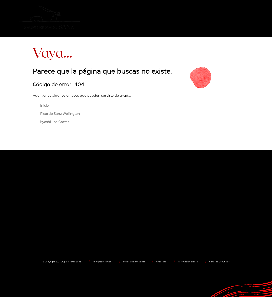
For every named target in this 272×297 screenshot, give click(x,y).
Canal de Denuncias (219, 262)
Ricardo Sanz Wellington (60, 113)
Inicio (44, 105)
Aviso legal (161, 262)
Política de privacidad (134, 262)
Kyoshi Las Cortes (54, 122)
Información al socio (188, 262)
